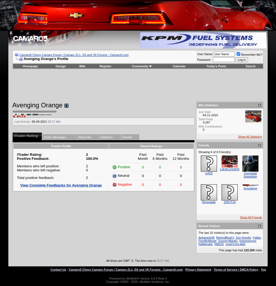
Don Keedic (243, 237)
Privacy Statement (198, 269)
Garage (61, 66)
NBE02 (219, 244)
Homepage (30, 66)
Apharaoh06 (206, 237)
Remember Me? (249, 54)
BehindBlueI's (225, 237)
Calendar (179, 66)
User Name (204, 54)
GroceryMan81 (228, 240)
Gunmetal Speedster (250, 175)
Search (251, 66)
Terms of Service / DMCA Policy (236, 269)
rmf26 (209, 173)
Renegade (209, 202)
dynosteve (250, 188)
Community (142, 66)
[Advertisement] (138, 85)
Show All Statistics (250, 136)
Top (263, 269)
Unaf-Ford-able (235, 244)
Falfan (257, 237)
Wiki (82, 66)
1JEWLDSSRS (229, 169)
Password (203, 59)
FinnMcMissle (207, 240)
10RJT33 (229, 202)
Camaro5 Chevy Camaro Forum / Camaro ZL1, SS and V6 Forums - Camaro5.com (74, 55)
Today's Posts (216, 66)
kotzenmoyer (247, 240)
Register (105, 66)
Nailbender (205, 244)
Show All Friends (251, 217)
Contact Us (58, 269)
